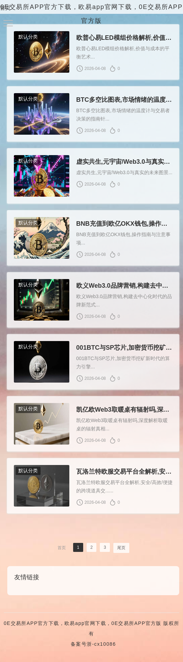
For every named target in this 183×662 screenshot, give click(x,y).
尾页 (121, 550)
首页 (5, 8)
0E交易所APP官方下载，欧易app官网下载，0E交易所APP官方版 (83, 625)
